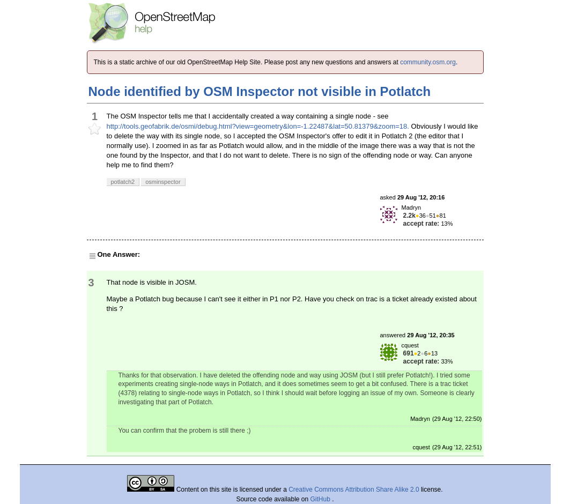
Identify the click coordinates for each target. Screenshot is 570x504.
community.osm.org (428, 62)
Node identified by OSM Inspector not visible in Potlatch (259, 91)
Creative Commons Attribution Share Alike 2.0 (353, 489)
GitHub (321, 499)
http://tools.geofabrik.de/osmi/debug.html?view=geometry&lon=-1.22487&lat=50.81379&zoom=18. (258, 126)
